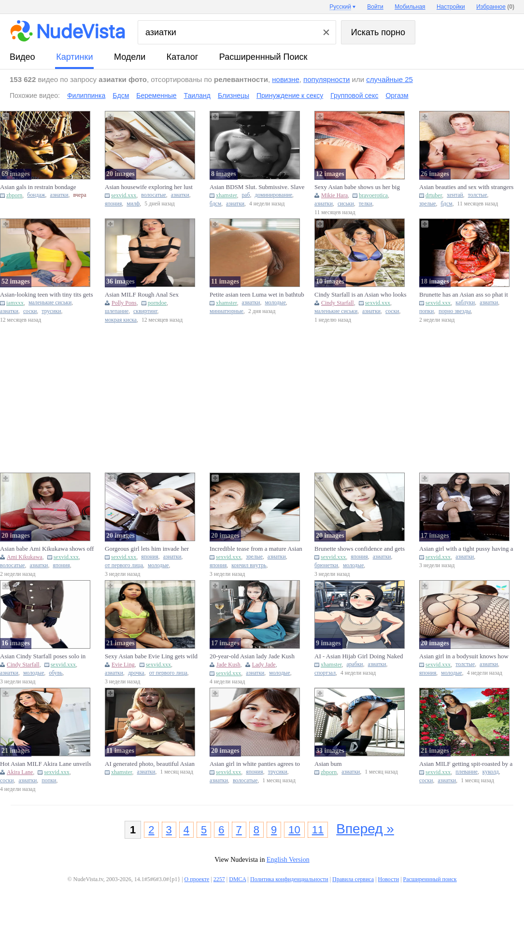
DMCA (237, 879)
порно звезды (455, 311)
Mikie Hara (334, 195)
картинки (74, 57)
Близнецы (233, 95)
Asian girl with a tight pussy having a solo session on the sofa (466, 549)
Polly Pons (124, 302)
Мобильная (410, 6)
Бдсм (121, 95)
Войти (375, 6)
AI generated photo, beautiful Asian (150, 763)
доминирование (273, 195)
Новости (388, 879)
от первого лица (124, 565)
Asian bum (328, 763)
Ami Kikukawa (24, 557)
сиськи (346, 204)
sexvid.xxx (123, 195)
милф (133, 204)
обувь (55, 673)
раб (246, 195)
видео (22, 57)
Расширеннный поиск (263, 57)
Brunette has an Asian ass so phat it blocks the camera (463, 295)
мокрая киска (121, 320)
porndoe (157, 302)
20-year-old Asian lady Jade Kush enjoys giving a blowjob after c (252, 656)
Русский (340, 6)
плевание (466, 772)
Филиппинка (86, 95)
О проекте (197, 879)
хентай (455, 195)
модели (129, 57)
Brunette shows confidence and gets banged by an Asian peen (359, 549)
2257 (219, 879)
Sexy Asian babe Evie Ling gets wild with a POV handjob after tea (151, 656)
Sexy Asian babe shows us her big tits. (357, 187)
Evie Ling (123, 664)
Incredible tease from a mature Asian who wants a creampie (256, 549)
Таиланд (197, 95)
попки (426, 311)
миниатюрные (226, 311)
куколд (490, 772)
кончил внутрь (248, 565)
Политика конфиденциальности (289, 879)
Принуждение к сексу (289, 95)
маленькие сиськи (49, 302)
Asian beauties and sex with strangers (466, 186)
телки (365, 204)
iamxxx (15, 302)
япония (113, 204)
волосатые (153, 195)
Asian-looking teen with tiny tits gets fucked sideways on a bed (46, 295)
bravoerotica (373, 195)
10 (294, 830)
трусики (51, 311)
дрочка (136, 673)
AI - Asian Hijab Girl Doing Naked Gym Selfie (358, 656)
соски (30, 311)
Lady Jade (264, 664)
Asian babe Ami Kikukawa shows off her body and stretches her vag (47, 549)
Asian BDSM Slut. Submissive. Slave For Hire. (257, 187)
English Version (288, 859)
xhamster (226, 195)
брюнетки (326, 565)
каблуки (465, 302)
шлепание (116, 311)
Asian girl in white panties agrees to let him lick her (255, 764)
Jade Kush (228, 664)
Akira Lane (20, 772)
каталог (182, 57)
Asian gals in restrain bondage (38, 186)
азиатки (59, 195)
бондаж (36, 195)
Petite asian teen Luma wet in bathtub (257, 294)
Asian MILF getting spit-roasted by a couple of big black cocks (465, 764)
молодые (275, 302)
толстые (477, 195)
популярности (326, 79)
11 (318, 830)
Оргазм (396, 95)
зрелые (427, 204)
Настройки (451, 6)
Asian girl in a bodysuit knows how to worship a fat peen (464, 656)
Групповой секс (354, 95)
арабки (355, 664)
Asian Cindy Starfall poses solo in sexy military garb (42, 656)
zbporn (14, 195)
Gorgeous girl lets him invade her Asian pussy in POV (147, 549)
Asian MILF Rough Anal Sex (142, 294)
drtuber (433, 195)
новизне (285, 79)
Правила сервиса (353, 879)
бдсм (215, 204)
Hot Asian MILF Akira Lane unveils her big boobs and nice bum (45, 764)
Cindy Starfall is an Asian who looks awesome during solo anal (360, 295)
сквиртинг (145, 311)
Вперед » (365, 828)
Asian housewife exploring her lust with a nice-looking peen (149, 187)
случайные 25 (389, 79)
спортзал (325, 673)
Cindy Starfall (337, 302)
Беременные (156, 95)
